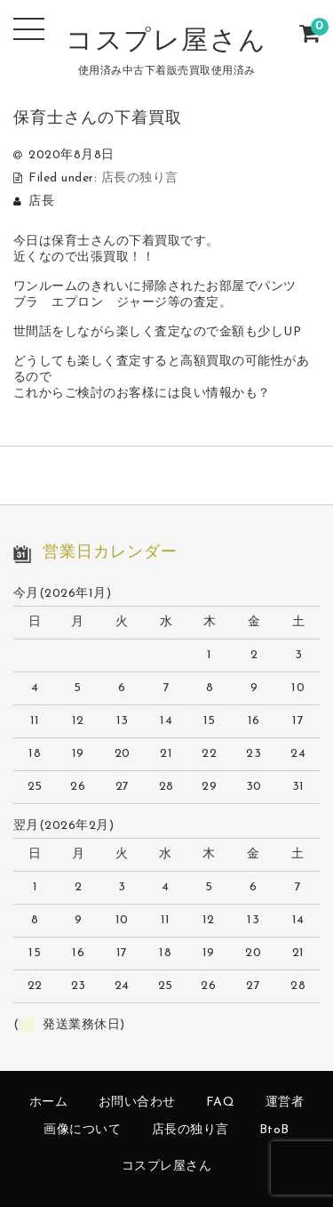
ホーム (48, 1102)
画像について (82, 1130)
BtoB (274, 1130)
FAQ (220, 1102)
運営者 (285, 1102)
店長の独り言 (139, 178)
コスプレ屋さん (166, 42)
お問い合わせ (137, 1102)
